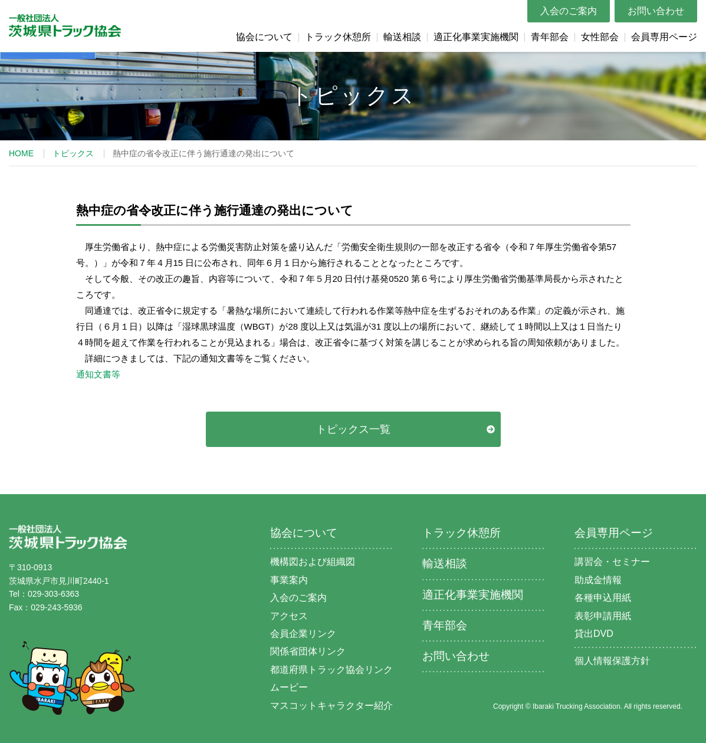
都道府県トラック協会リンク (331, 670)
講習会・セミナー (612, 562)
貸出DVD (593, 634)
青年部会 (550, 37)
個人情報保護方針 (612, 661)
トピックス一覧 (353, 429)
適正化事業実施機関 (476, 37)
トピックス (73, 153)
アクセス (289, 616)
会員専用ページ (664, 37)
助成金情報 (598, 580)
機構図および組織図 (312, 562)
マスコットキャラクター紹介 (331, 706)
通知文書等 (98, 374)
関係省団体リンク (308, 651)
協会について (264, 37)
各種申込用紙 (602, 598)
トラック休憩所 (338, 37)
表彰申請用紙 (602, 616)
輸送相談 (402, 37)
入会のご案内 (568, 11)
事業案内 (289, 580)
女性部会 (600, 37)
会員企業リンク (303, 634)
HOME (21, 153)
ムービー (289, 687)
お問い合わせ (656, 11)
